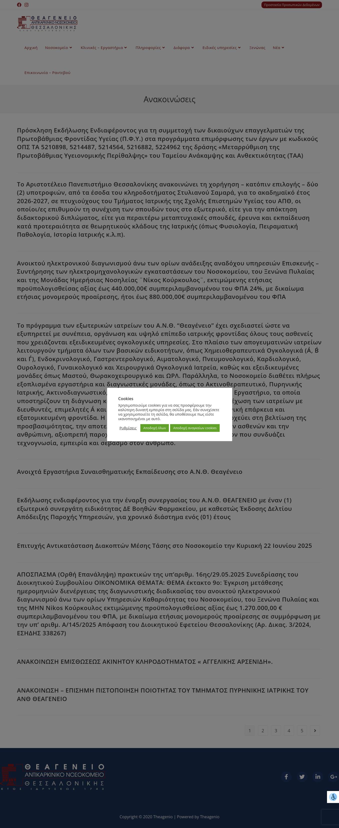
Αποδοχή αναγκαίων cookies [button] (194, 428)
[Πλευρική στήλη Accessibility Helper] (333, 797)
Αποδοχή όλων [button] (154, 428)
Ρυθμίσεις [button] (128, 428)
